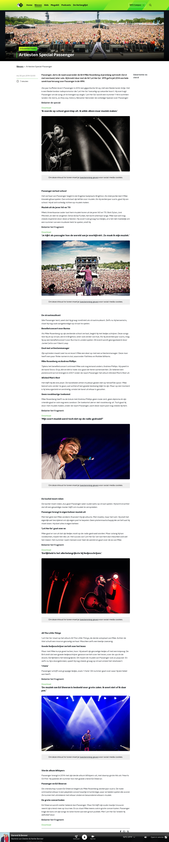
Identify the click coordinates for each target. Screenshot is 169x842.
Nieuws (38, 5)
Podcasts (66, 5)
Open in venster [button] (159, 837)
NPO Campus (137, 5)
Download (46, 108)
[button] (76, 837)
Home (29, 5)
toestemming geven (89, 178)
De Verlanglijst (80, 5)
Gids (46, 5)
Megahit (55, 5)
